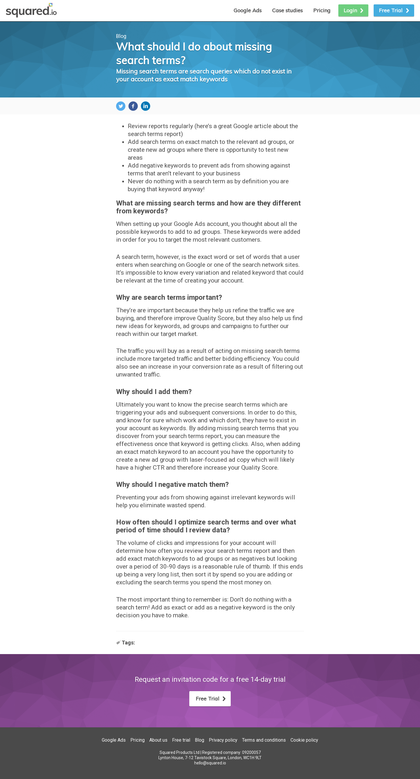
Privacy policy (223, 740)
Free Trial (390, 10)
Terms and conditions (264, 740)
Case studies (287, 10)
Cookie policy (304, 740)
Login (350, 10)
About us (158, 740)
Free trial (181, 740)
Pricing (321, 10)
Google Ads (114, 740)
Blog (121, 36)
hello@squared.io (210, 763)
